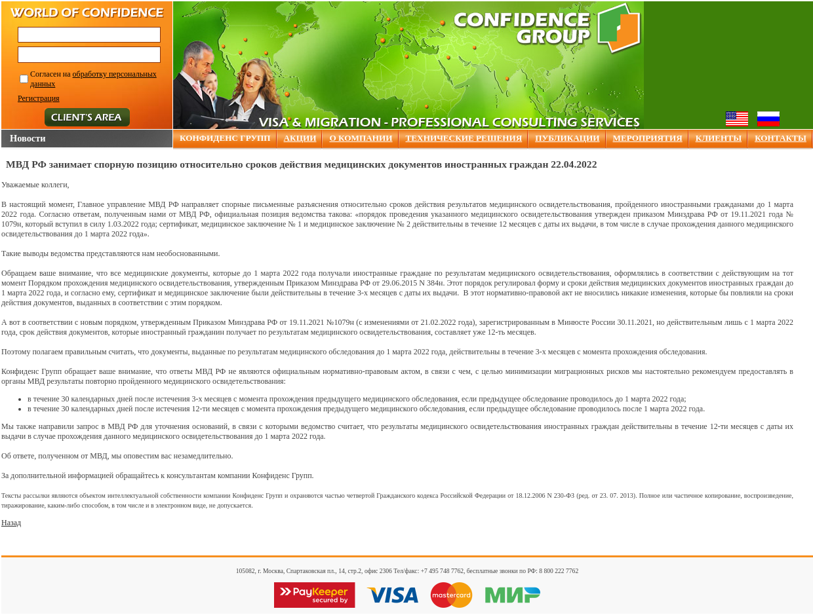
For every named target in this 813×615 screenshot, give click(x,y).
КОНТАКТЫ (780, 138)
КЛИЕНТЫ (719, 138)
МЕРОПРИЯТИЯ (648, 138)
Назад (11, 522)
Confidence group (547, 28)
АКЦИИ (300, 138)
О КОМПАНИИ (360, 138)
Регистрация (39, 98)
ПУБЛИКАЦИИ (567, 138)
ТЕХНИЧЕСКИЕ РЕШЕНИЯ (464, 138)
